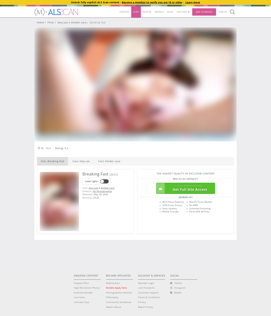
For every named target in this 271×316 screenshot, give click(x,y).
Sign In (223, 11)
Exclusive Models (83, 292)
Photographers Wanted (119, 292)
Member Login (146, 283)
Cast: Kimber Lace (109, 161)
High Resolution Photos (87, 287)
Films (51, 22)
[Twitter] (176, 283)
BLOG (170, 11)
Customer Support (148, 292)
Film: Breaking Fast (52, 161)
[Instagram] (177, 287)
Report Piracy (145, 307)
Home (40, 22)
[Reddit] (175, 292)
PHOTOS (147, 11)
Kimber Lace (79, 22)
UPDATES (125, 11)
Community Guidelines (118, 302)
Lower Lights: (97, 181)
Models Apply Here (116, 287)
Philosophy (112, 297)
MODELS (159, 11)
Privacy (142, 302)
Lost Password (146, 287)
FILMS (136, 11)
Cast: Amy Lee (81, 161)
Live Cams (79, 297)
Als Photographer (102, 191)
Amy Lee (63, 22)
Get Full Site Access (184, 188)
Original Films (81, 283)
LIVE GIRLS (183, 11)
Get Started (204, 12)
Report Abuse (113, 307)
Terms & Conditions (149, 297)
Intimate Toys (81, 302)
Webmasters (113, 283)
